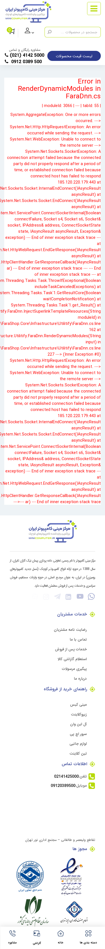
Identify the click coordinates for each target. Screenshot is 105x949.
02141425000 (66, 776)
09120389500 (63, 785)
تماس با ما (78, 639)
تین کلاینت (78, 753)
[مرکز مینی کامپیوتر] (28, 12)
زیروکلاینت (79, 714)
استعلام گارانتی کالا (72, 659)
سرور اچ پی (78, 734)
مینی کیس (78, 704)
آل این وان (78, 724)
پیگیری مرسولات (74, 669)
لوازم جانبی (78, 743)
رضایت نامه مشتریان (70, 629)
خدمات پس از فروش (71, 649)
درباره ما (80, 678)
